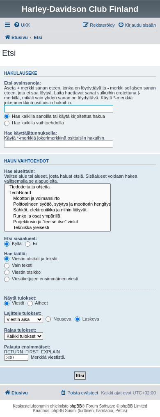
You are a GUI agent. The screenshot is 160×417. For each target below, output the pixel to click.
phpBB (76, 406)
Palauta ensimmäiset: (27, 346)
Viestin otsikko (22, 272)
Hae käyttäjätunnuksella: (30, 133)
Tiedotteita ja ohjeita (57, 187)
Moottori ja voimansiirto (57, 199)
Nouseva (58, 318)
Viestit (14, 302)
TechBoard (57, 193)
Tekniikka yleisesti (57, 228)
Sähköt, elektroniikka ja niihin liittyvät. (57, 210)
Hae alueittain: (19, 171)
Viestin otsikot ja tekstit (30, 258)
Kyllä (13, 243)
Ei (31, 243)
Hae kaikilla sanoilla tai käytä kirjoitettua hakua (54, 116)
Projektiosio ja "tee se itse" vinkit (57, 222)
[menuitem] (22, 25)
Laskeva (87, 318)
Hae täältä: (15, 253)
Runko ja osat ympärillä (57, 216)
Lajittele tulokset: (22, 313)
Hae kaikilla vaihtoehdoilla (34, 122)
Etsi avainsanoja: (22, 82)
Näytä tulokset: (20, 298)
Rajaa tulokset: (20, 330)
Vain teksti (18, 265)
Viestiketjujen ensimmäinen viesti (41, 278)
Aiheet (37, 302)
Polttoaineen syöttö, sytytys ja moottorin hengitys (57, 204)
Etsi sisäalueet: (20, 238)
